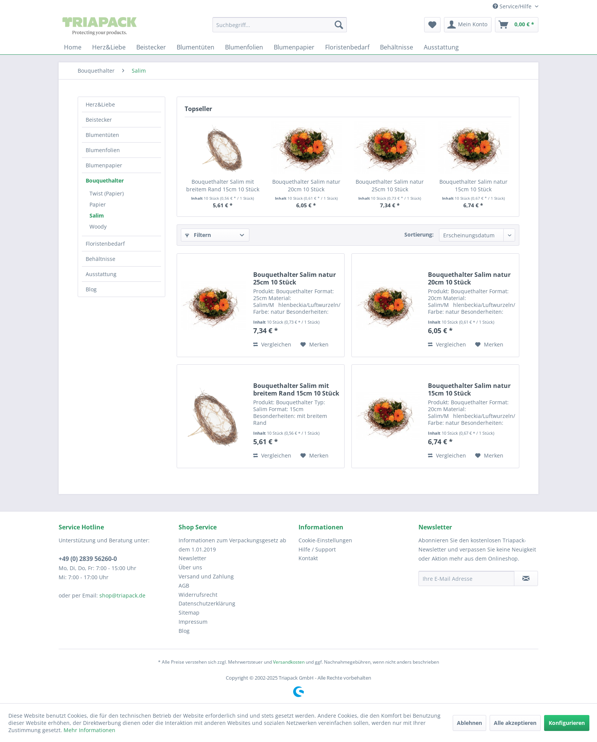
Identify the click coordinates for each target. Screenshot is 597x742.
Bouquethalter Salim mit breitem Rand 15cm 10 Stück (222, 185)
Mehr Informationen (89, 730)
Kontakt (308, 558)
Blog (91, 289)
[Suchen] (339, 24)
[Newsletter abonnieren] (526, 578)
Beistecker (99, 119)
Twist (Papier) (106, 193)
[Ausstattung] (441, 47)
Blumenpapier (104, 165)
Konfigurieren (567, 722)
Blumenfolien (103, 150)
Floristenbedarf (105, 243)
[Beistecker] (151, 47)
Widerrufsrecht (198, 594)
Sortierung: (419, 234)
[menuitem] (279, 24)
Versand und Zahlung (206, 576)
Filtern (198, 234)
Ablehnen (469, 722)
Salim (96, 215)
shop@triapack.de (122, 595)
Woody (98, 226)
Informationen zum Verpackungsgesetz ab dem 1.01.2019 (232, 545)
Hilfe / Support (317, 549)
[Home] (73, 47)
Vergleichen (272, 344)
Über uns (190, 567)
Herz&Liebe (100, 104)
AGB (184, 585)
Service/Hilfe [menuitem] (513, 6)
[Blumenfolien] (244, 47)
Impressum (193, 621)
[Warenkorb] (516, 24)
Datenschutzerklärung (207, 603)
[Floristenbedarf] (347, 47)
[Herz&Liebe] (109, 47)
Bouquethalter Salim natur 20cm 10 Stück (306, 185)
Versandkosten (289, 662)
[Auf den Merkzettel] (314, 344)
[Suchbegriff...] (279, 24)
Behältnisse (100, 258)
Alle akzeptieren (515, 722)
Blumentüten (102, 134)
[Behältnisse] (396, 47)
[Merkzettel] (432, 24)
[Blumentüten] (195, 47)
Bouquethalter (105, 180)
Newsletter (192, 558)
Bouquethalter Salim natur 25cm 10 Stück (390, 185)
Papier (97, 204)
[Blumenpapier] (294, 47)
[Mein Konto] (468, 24)
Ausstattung (101, 274)
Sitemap (189, 612)
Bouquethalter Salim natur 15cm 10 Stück (473, 185)
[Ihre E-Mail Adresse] (466, 578)
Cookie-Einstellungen (325, 540)
